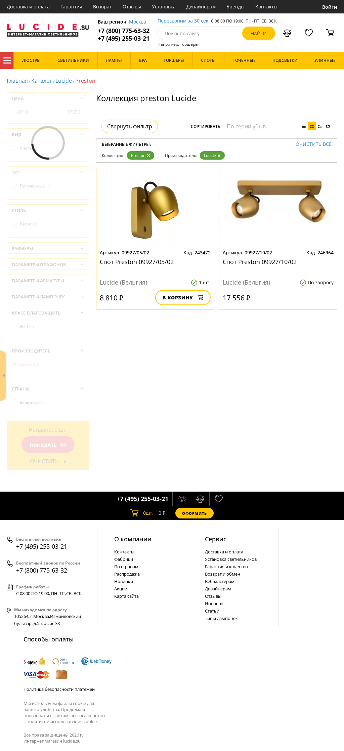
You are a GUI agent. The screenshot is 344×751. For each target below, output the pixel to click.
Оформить (194, 513)
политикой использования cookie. (62, 721)
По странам (126, 567)
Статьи (212, 611)
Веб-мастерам (219, 581)
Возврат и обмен (222, 574)
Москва (137, 22)
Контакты (266, 6)
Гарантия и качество (226, 567)
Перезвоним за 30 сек (183, 21)
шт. (142, 513)
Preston (140, 155)
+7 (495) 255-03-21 (123, 38)
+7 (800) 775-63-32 (123, 31)
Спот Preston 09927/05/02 (137, 262)
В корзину (183, 297)
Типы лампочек (221, 618)
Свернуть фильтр (129, 126)
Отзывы (132, 6)
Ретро (28, 224)
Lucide (63, 80)
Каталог (7, 60)
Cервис (215, 539)
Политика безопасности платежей (59, 689)
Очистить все (314, 144)
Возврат (102, 6)
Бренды (235, 6)
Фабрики (123, 559)
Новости (214, 603)
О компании (133, 539)
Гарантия (71, 6)
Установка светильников (231, 559)
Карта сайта (126, 596)
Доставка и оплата (28, 6)
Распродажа (127, 574)
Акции (120, 589)
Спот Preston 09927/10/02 (260, 262)
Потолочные (35, 186)
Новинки (123, 581)
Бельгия (31, 402)
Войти (329, 7)
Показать (48, 445)
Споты (29, 148)
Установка (164, 6)
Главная (17, 80)
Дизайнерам (201, 6)
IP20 (27, 326)
